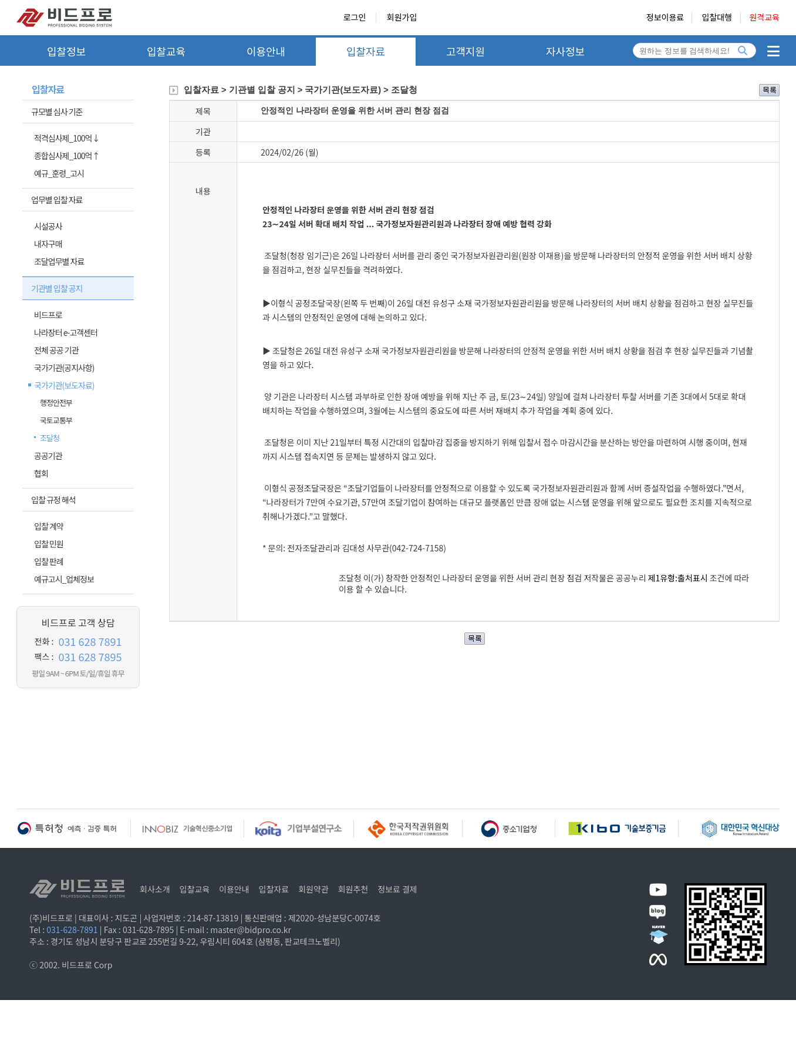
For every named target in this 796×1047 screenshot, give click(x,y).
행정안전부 (56, 402)
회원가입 (402, 17)
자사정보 (565, 51)
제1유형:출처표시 (679, 578)
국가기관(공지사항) (64, 367)
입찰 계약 (48, 526)
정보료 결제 (397, 889)
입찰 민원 (48, 544)
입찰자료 (365, 51)
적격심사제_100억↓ (66, 138)
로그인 (354, 17)
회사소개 (155, 889)
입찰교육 (166, 51)
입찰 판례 (48, 561)
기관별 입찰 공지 (56, 288)
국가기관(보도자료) (64, 385)
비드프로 (48, 315)
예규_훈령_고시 (59, 173)
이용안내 (266, 51)
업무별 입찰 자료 (56, 200)
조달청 (49, 437)
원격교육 (764, 17)
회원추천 (353, 889)
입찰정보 (66, 51)
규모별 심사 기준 (56, 111)
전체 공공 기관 (56, 350)
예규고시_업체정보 (64, 579)
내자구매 (48, 244)
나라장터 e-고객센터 (65, 332)
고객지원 (465, 51)
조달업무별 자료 (59, 261)
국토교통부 (56, 420)
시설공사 (48, 226)
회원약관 (313, 889)
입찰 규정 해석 (53, 500)
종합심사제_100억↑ (66, 155)
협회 (41, 473)
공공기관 (48, 456)
